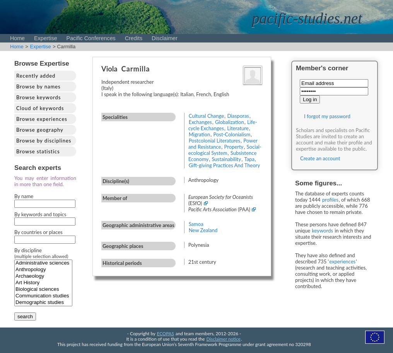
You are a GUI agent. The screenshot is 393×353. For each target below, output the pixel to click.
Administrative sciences (43, 263)
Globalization (229, 122)
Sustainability (226, 159)
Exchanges (200, 122)
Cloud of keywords (40, 108)
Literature (238, 128)
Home (17, 38)
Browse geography (39, 130)
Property (234, 147)
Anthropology (43, 269)
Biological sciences (43, 289)
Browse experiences (41, 119)
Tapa (249, 159)
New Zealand (203, 230)
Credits (133, 38)
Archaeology (43, 276)
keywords (322, 230)
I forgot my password (327, 116)
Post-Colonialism (231, 134)
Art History (43, 283)
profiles (330, 200)
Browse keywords (38, 97)
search (25, 316)
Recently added (35, 76)
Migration (199, 134)
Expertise (45, 38)
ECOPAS (165, 333)
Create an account (320, 158)
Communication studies (43, 296)
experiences (342, 261)
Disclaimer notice (224, 338)
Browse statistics (38, 151)
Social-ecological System (224, 150)
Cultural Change (206, 116)
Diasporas (238, 116)
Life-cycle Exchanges (222, 125)
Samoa (196, 224)
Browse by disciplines (43, 140)
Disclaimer (165, 38)
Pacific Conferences (91, 38)
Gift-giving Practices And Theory (224, 165)
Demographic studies (43, 302)
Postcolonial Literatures (214, 140)
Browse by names (38, 86)
